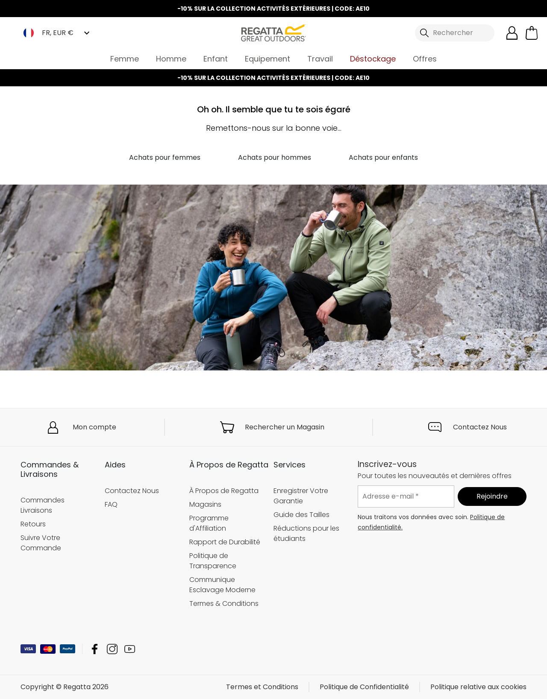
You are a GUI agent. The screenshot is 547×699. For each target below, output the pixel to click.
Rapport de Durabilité (224, 542)
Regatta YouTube (129, 648)
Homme (171, 58)
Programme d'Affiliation (209, 523)
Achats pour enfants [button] (383, 157)
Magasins (205, 504)
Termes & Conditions (224, 603)
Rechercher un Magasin (284, 427)
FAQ (111, 504)
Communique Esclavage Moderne (222, 585)
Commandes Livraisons (43, 505)
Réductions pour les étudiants (306, 533)
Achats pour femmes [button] (164, 157)
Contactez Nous (480, 427)
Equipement (267, 58)
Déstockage (373, 58)
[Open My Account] (512, 33)
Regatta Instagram (112, 648)
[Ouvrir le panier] (531, 33)
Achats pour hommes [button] (274, 157)
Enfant (215, 58)
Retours (33, 524)
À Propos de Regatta (224, 491)
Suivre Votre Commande (41, 542)
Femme (124, 58)
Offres (425, 58)
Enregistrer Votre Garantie (301, 496)
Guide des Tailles (301, 515)
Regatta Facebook (94, 648)
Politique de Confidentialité (364, 687)
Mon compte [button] (94, 427)
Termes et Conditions (262, 687)
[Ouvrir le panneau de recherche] (454, 32)
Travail (320, 58)
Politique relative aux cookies (478, 687)
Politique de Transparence (212, 561)
